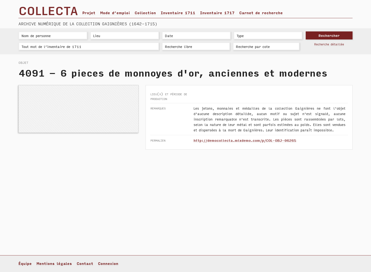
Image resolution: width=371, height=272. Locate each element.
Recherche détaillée (329, 44)
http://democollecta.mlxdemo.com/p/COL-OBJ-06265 (245, 140)
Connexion (108, 263)
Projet (88, 12)
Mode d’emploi (115, 12)
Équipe (25, 263)
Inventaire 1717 (217, 12)
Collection (145, 12)
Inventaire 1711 (178, 12)
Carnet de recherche (261, 12)
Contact (85, 263)
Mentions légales (54, 263)
